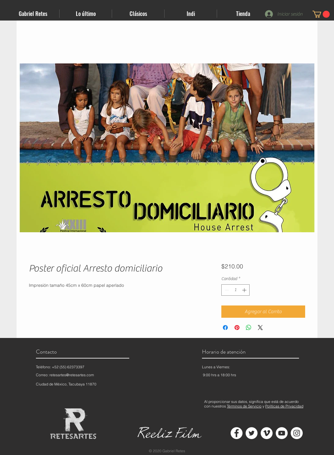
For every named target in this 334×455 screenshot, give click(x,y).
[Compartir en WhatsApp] (248, 327)
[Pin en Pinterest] (237, 327)
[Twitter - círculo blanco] (252, 433)
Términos (234, 406)
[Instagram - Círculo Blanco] (297, 433)
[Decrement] (226, 290)
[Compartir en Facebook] (225, 327)
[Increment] (245, 290)
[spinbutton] (235, 290)
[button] (86, 13)
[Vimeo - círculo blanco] (267, 433)
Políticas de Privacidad (284, 406)
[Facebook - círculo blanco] (237, 433)
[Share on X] (260, 327)
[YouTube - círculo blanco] (282, 433)
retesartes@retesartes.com (71, 375)
